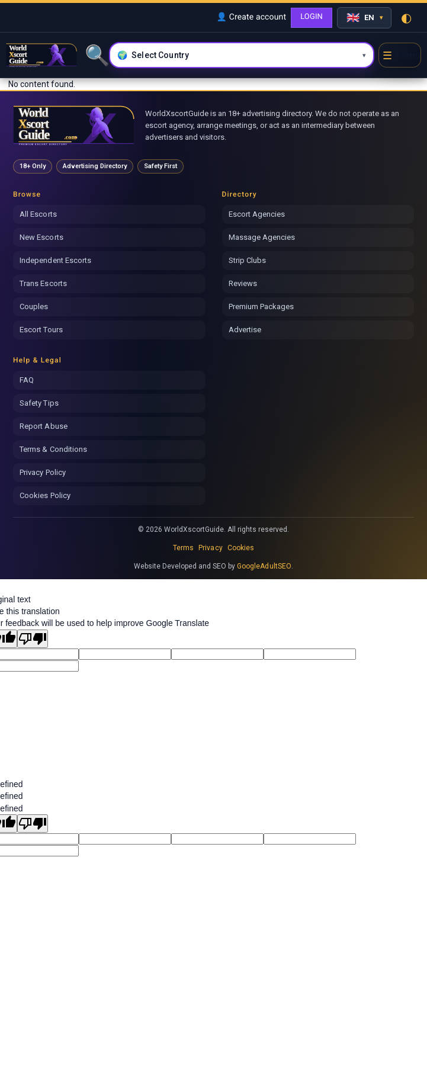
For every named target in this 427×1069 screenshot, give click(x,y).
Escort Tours (41, 329)
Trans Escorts (43, 283)
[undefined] (32, 823)
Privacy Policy (43, 472)
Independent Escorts (55, 260)
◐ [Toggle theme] (406, 18)
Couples (34, 306)
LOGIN (311, 16)
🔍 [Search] (96, 55)
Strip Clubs (248, 260)
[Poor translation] (32, 639)
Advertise (245, 329)
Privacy (210, 548)
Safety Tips (39, 403)
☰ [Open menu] (401, 55)
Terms (183, 548)
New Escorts (41, 237)
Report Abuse (44, 426)
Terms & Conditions (53, 449)
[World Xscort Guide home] (73, 125)
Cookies (240, 548)
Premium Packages (261, 306)
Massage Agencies (262, 237)
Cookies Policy (45, 495)
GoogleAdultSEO (264, 566)
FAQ (27, 379)
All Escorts (38, 214)
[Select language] (364, 17)
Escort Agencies (257, 214)
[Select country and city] (241, 55)
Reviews (243, 283)
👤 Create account (251, 17)
